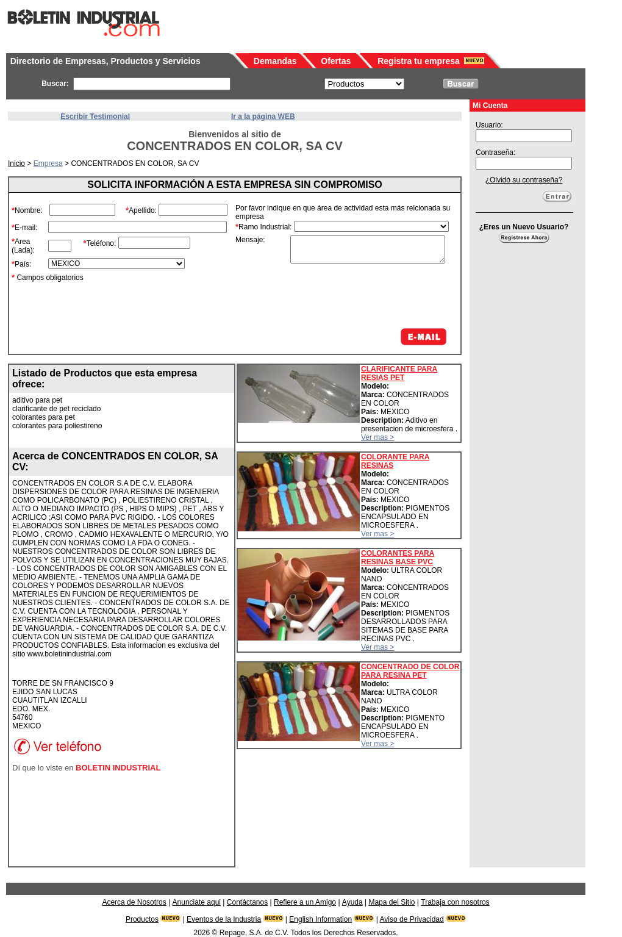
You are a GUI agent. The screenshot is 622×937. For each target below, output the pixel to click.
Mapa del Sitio (391, 902)
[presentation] (356, 296)
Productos (142, 919)
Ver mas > (377, 437)
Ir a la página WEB (263, 116)
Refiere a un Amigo (305, 902)
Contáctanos (247, 902)
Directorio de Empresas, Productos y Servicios (105, 61)
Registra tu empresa (418, 61)
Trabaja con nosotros (455, 902)
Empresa (48, 163)
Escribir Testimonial (95, 116)
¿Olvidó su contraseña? (524, 180)
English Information (320, 919)
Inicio (16, 163)
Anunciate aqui (197, 902)
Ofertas (336, 61)
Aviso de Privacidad (412, 919)
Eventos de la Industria (224, 919)
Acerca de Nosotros (134, 902)
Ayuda (352, 902)
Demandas (275, 61)
